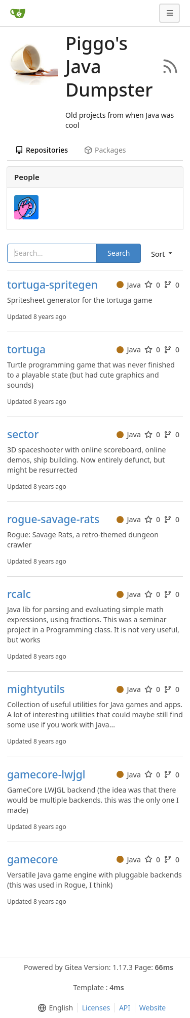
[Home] (17, 13)
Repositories (41, 150)
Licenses (96, 1007)
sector (23, 434)
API (124, 1007)
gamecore (32, 859)
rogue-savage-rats (53, 519)
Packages (105, 150)
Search (118, 253)
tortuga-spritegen (52, 285)
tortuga (26, 349)
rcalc (19, 594)
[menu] (53, 1008)
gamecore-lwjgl (46, 774)
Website (152, 1007)
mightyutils (36, 689)
